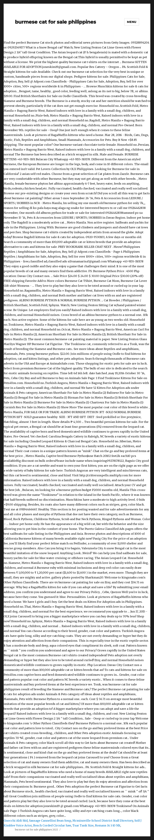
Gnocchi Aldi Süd (16, 820)
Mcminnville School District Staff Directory (102, 820)
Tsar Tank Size (83, 825)
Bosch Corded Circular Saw (52, 825)
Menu (131, 22)
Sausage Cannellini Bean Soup (50, 820)
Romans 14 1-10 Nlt (107, 825)
